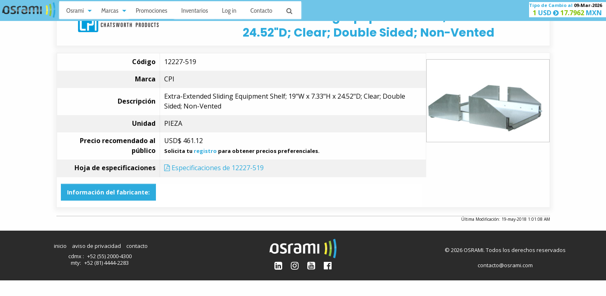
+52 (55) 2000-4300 (109, 256)
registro (205, 151)
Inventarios (194, 10)
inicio (60, 246)
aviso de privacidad (96, 246)
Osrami (75, 10)
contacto (137, 246)
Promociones (151, 10)
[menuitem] (76, 10)
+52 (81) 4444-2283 (106, 262)
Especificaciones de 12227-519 (214, 167)
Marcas (109, 10)
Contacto (261, 10)
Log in (229, 10)
